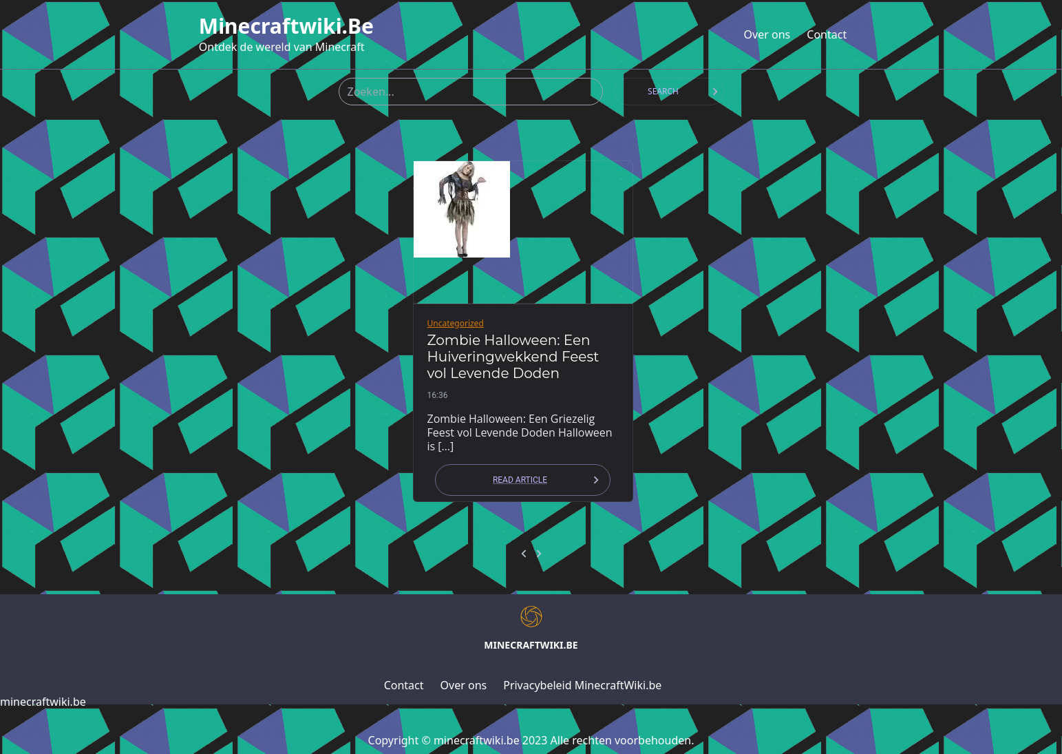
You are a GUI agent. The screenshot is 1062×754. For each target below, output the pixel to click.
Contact (827, 34)
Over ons (767, 34)
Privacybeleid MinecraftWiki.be (582, 685)
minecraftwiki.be (286, 26)
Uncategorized (455, 323)
